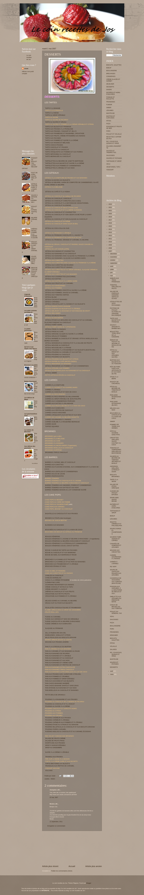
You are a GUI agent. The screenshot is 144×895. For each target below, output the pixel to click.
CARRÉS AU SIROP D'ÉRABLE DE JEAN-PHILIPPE (63, 399)
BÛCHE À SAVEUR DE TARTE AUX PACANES (61, 550)
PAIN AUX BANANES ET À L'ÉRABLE (58, 656)
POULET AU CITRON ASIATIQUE (34, 210)
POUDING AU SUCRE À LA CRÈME (57, 706)
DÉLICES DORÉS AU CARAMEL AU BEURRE (61, 601)
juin (111, 272)
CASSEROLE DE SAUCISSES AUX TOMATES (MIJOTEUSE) (116, 580)
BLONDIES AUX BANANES (54, 525)
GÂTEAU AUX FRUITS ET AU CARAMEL (59, 283)
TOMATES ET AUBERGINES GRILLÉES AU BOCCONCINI (115, 450)
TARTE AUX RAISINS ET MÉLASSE (57, 143)
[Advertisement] (63, 43)
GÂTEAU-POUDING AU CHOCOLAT (57, 354)
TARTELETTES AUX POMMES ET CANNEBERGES (63, 165)
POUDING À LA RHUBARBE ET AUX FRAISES (61, 699)
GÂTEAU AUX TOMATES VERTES (57, 295)
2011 (110, 239)
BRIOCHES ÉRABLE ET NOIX (55, 566)
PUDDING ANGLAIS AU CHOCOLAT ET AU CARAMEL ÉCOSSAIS (68, 731)
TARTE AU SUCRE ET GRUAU (55, 122)
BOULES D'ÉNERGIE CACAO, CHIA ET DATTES (62, 546)
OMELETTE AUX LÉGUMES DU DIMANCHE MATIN (115, 599)
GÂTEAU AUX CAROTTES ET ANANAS (58, 267)
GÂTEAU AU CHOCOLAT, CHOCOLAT (58, 198)
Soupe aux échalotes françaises (35, 302)
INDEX (53, 779)
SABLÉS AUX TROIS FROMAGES (115, 280)
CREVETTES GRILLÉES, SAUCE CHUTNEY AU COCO (115, 441)
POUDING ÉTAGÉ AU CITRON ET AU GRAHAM (61, 724)
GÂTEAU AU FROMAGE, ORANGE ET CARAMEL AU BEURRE (67, 240)
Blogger (88, 883)
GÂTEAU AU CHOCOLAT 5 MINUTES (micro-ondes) (63, 201)
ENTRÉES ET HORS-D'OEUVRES (113, 93)
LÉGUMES (109, 110)
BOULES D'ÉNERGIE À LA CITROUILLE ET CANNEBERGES (66, 543)
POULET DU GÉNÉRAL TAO (116, 612)
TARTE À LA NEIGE (52, 113)
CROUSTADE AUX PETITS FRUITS (57, 594)
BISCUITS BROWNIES (114, 475)
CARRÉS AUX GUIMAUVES (54, 408)
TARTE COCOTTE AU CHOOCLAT (57, 149)
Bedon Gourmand (30, 381)
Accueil (72, 866)
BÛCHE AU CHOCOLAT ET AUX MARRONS (60, 552)
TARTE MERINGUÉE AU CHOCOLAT (58, 156)
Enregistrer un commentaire (56, 826)
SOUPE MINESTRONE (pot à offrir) (34, 260)
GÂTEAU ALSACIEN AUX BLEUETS (57, 180)
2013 (110, 232)
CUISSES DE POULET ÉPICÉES (114, 492)
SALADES (113, 649)
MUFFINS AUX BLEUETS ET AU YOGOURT (115, 361)
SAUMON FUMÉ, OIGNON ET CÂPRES (115, 538)
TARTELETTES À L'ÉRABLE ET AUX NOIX (60, 168)
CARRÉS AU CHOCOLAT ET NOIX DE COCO (61, 392)
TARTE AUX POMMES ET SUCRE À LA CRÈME (61, 140)
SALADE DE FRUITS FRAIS (54, 741)
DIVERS (109, 89)
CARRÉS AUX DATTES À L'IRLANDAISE (59, 403)
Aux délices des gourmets (29, 447)
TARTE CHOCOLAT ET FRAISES (56, 147)
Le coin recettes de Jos (29, 57)
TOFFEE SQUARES (52, 426)
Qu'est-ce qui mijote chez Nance (30, 347)
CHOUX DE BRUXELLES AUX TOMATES (116, 606)
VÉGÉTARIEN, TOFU (113, 167)
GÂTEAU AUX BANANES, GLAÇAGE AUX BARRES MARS (65, 258)
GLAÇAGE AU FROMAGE (54, 628)
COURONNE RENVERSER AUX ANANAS (59, 585)
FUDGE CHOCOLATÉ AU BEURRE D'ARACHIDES (62, 621)
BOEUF (108, 68)
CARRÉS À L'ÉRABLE (52, 390)
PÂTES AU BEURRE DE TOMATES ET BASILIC (115, 389)
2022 (110, 207)
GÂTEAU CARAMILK (52, 302)
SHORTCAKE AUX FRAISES (55, 743)
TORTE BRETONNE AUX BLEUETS (57, 763)
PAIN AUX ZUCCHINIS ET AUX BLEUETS (59, 681)
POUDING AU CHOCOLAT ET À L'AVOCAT (60, 704)
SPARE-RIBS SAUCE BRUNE (114, 499)
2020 (110, 213)
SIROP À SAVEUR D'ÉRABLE (55, 745)
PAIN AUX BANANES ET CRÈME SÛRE (59, 663)
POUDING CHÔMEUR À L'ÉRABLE (57, 720)
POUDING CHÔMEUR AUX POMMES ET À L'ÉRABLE (63, 722)
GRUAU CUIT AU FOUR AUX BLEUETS (59, 603)
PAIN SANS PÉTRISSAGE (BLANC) (115, 403)
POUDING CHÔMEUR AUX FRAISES (58, 718)
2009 (110, 245)
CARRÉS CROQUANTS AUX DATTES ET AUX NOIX (63, 415)
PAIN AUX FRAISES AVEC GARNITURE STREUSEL (63, 674)
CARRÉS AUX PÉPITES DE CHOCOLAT (59, 410)
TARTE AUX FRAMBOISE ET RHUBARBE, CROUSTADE (64, 133)
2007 (110, 251)
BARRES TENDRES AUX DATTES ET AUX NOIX (62, 487)
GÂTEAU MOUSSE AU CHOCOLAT (57, 345)
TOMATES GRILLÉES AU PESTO (115, 286)
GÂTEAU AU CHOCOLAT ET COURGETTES (60, 212)
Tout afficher (35, 463)
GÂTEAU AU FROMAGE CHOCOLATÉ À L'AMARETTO (64, 235)
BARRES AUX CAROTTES (54, 464)
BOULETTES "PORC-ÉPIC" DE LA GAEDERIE (115, 334)
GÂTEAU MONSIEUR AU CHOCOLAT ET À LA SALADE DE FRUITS (68, 343)
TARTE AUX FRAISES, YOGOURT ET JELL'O (60, 131)
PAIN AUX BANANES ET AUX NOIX (57, 660)
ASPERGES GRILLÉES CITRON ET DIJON (114, 468)
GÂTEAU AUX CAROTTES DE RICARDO (59, 265)
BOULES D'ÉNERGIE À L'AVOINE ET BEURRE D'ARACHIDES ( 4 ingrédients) (72, 539)
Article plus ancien (93, 866)
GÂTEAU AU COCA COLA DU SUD (57, 228)
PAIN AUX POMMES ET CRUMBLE (57, 676)
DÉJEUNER (110, 84)
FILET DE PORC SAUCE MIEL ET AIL (34, 176)
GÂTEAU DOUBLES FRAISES (55, 315)
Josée (26, 68)
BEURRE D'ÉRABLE (34, 219)
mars (112, 674)
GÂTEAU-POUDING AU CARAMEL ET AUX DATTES (63, 352)
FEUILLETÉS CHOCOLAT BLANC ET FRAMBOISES (63, 607)
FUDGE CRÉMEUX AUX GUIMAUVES (58, 624)
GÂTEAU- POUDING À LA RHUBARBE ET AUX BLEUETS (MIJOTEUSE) (70, 350)
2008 (110, 248)
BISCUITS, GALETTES (113, 65)
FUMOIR (109, 104)
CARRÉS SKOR (50, 424)
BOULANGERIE (111, 70)
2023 (110, 204)
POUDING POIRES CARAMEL (55, 729)
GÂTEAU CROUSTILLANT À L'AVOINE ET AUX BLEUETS (65, 304)
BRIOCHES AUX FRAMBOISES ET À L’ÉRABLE (61, 564)
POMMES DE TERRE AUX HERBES (115, 426)
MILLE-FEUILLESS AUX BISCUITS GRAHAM (60, 637)
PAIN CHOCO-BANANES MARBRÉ (57, 683)
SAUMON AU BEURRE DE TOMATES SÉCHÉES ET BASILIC (115, 459)
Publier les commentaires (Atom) (61, 871)
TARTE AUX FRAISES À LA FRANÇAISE (59, 129)
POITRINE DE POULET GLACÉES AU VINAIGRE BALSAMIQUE (115, 311)
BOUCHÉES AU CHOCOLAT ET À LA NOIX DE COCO (63, 529)
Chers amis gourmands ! (36, 438)
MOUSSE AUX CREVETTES (115, 551)
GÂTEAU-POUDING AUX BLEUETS (57, 357)
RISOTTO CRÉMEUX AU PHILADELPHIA (116, 523)
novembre (113, 257)
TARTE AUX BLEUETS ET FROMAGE (58, 127)
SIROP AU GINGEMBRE (53, 747)
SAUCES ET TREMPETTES (111, 151)
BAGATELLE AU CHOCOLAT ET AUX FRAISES (61, 513)
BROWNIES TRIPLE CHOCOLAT (56, 452)
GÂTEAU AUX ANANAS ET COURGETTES (60, 251)
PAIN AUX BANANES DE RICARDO (57, 653)
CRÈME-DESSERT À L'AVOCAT (56, 589)
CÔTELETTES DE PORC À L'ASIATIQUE (34, 187)
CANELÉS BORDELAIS (53, 578)
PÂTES (108, 121)
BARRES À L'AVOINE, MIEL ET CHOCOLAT (60, 462)
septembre (113, 263)
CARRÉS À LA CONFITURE (54, 385)
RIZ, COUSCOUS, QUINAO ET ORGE (112, 142)
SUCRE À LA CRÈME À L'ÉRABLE (57, 752)
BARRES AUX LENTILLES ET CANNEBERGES (61, 471)
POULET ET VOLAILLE (114, 134)
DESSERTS (110, 87)
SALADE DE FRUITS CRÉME (55, 738)
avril (111, 671)
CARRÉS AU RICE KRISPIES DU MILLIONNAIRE (62, 396)
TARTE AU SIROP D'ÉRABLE (55, 115)
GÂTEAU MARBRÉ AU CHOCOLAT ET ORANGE (62, 338)
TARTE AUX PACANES (53, 138)
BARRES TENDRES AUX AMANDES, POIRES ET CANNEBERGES (68, 485)
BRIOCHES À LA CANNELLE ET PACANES (60, 559)
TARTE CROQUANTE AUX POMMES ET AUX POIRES (64, 152)
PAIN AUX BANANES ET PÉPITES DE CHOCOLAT (62, 665)
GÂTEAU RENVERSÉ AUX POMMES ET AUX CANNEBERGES (67, 366)
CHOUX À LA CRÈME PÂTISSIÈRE (57, 580)
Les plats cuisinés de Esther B (30, 311)
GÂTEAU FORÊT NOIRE (53, 325)
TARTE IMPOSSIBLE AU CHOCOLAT (58, 154)
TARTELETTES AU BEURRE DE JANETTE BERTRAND (64, 161)
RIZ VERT (113, 566)
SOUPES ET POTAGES (114, 158)
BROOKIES (35, 419)
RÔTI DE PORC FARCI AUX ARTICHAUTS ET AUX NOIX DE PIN (115, 370)
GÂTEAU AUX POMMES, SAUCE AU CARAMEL (61, 292)
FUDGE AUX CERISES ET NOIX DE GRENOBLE (62, 619)
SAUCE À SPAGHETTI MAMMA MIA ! (115, 326)
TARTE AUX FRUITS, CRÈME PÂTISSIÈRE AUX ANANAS (65, 136)
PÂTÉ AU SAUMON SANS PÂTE (115, 433)
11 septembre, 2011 (56, 821)
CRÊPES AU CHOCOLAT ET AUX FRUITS (59, 591)
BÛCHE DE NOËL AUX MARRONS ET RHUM (60, 555)
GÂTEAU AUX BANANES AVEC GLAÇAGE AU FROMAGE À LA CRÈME (70, 256)
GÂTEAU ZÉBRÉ (51, 373)
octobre (113, 260)
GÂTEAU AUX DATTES (53, 279)
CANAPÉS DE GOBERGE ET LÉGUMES (115, 545)
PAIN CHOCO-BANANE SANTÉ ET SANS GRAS (62, 685)
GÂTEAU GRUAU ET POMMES (56, 336)
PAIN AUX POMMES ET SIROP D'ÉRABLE (59, 679)
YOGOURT (110, 170)
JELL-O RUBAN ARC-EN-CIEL (55, 633)
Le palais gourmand (27, 329)
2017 (110, 220)
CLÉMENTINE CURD (52, 582)
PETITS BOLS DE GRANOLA (55, 695)
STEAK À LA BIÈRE (114, 377)
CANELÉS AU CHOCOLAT (54, 575)
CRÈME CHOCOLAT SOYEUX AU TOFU (59, 587)
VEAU (108, 164)
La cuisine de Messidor (29, 431)
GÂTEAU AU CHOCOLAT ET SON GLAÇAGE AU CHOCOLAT (66, 219)
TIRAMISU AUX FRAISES (54, 757)
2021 (110, 210)
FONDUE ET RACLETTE (110, 98)
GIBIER (108, 107)
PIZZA (108, 123)
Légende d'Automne (28, 295)
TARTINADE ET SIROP (114, 161)
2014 (110, 229)
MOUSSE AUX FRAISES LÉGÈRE (57, 642)
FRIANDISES (110, 102)
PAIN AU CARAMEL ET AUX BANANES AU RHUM (62, 651)
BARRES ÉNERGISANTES (54, 476)
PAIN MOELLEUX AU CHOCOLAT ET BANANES (61, 690)
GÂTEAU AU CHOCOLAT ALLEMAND (58, 205)
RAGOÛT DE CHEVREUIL (115, 382)
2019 (110, 217)
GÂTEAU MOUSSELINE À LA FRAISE (58, 347)
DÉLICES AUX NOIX (114, 409)
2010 (110, 242)
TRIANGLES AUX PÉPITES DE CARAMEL (59, 766)
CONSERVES (110, 76)
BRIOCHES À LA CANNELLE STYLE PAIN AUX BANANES (65, 562)
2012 (110, 235)
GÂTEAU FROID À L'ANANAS (55, 329)
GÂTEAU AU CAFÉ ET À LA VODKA (57, 191)
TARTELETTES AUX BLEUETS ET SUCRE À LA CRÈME (64, 163)
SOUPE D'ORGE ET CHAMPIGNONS (116, 531)
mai (111, 275)
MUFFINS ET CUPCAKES (110, 117)
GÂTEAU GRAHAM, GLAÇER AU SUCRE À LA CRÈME (64, 334)
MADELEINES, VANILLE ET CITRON (58, 635)
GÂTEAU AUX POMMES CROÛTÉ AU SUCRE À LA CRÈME (66, 290)
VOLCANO (49, 770)
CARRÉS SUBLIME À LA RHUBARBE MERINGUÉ (62, 422)
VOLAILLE (113, 646)
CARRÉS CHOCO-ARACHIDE (55, 412)
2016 (110, 223)
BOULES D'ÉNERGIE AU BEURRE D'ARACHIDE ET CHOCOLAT (67, 541)
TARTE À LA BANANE (52, 108)
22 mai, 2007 (54, 797)
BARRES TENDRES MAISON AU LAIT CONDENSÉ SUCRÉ (65, 490)
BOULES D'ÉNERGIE (52, 536)
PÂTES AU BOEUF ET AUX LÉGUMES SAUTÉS (114, 353)
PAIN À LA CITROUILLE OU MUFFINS (58, 646)
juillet (112, 269)
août (112, 266)
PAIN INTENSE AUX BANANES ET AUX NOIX (61, 688)
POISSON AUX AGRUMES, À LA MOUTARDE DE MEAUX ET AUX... (116, 590)
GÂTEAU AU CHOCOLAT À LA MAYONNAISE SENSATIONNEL (67, 203)
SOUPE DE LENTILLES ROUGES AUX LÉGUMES (115, 572)
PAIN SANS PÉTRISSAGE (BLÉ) (115, 396)
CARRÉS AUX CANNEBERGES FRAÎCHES (60, 401)
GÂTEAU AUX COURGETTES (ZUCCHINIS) (60, 276)
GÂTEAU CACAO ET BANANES (56, 299)
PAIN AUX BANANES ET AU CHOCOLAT (59, 658)
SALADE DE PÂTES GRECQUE (114, 486)
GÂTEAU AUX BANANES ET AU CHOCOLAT (60, 253)
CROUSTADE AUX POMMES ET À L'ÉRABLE (60, 596)
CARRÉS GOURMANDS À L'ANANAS (58, 419)
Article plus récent (50, 866)
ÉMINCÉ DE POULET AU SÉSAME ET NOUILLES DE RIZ (115, 343)
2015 (110, 226)
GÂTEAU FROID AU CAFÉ (54, 331)
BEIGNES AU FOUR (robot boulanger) (58, 518)
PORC (108, 131)
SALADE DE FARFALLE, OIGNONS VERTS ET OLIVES (114, 295)
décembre (113, 254)
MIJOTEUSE (110, 113)
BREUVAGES (110, 73)
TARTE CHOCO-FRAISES (54, 145)
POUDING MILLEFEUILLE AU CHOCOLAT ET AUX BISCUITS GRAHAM (70, 727)
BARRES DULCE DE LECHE (55, 474)
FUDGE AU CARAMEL (53, 617)
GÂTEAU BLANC (51, 297)
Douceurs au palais (31, 365)
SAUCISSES (110, 155)
